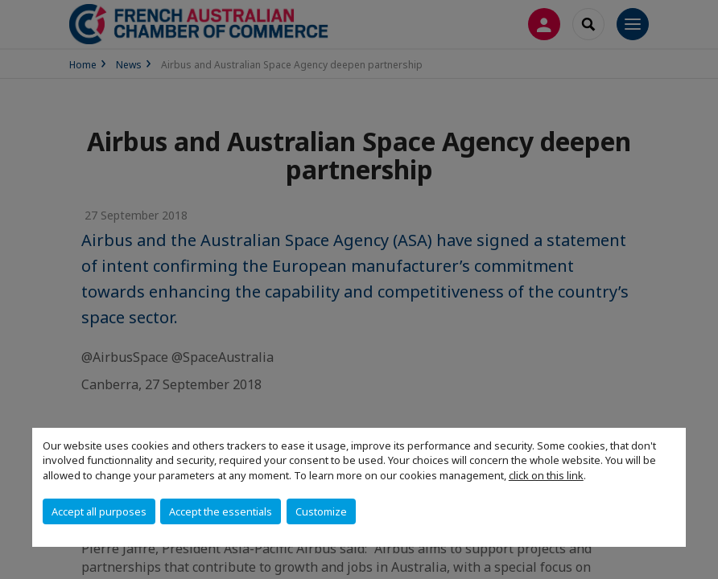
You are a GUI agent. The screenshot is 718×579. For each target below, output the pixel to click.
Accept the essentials (220, 511)
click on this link (546, 475)
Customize (321, 511)
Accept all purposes (99, 511)
